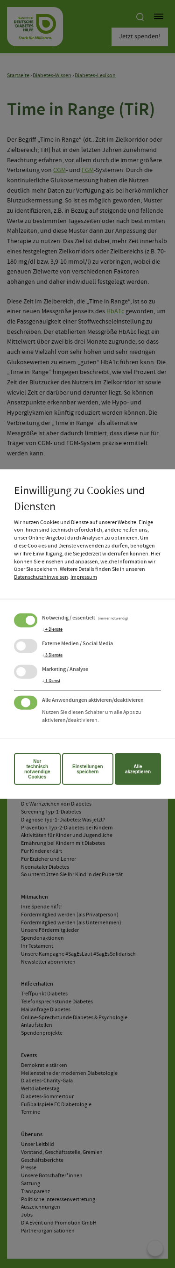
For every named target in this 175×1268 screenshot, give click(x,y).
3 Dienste (52, 655)
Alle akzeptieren (138, 769)
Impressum (83, 577)
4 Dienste (52, 629)
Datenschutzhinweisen (41, 577)
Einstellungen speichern (87, 769)
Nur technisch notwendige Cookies (37, 768)
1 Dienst (51, 680)
